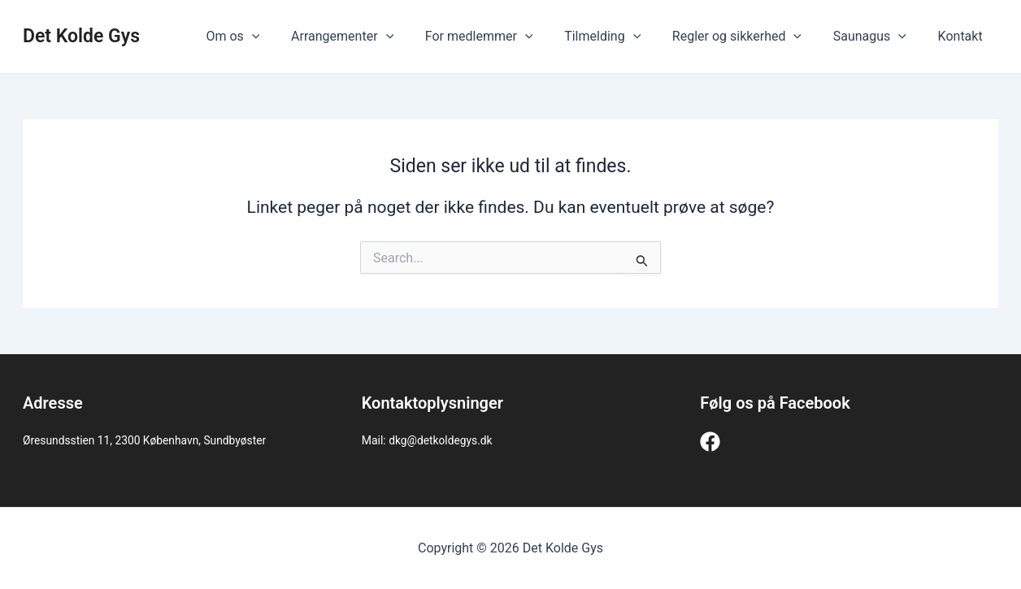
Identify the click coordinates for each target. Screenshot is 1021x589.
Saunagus (878, 36)
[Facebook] (710, 441)
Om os (268, 36)
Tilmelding (621, 36)
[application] (287, 36)
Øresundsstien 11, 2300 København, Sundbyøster (146, 440)
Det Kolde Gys (81, 36)
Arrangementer (372, 36)
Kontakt (963, 36)
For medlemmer (504, 36)
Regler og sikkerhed (750, 36)
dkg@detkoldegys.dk (441, 440)
